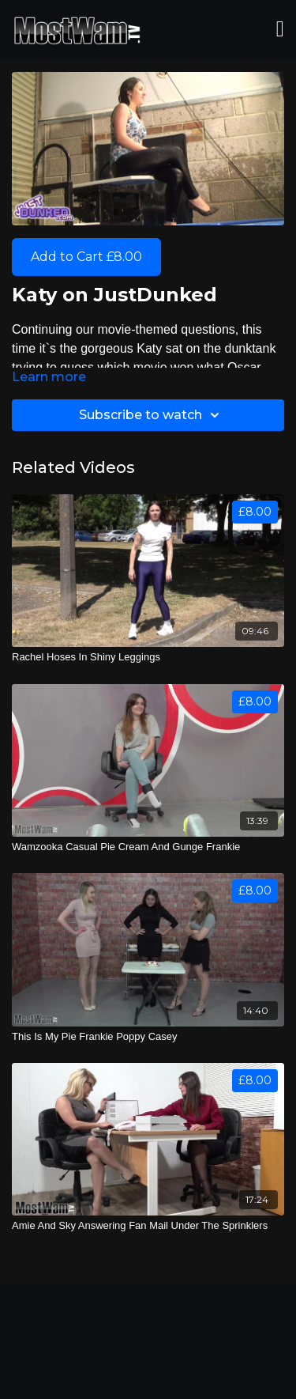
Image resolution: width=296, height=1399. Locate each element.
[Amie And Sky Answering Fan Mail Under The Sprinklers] (148, 1226)
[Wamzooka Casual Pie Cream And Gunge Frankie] (148, 847)
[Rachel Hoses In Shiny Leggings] (148, 657)
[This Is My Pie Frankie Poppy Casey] (148, 1037)
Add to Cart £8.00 (86, 256)
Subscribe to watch (151, 415)
